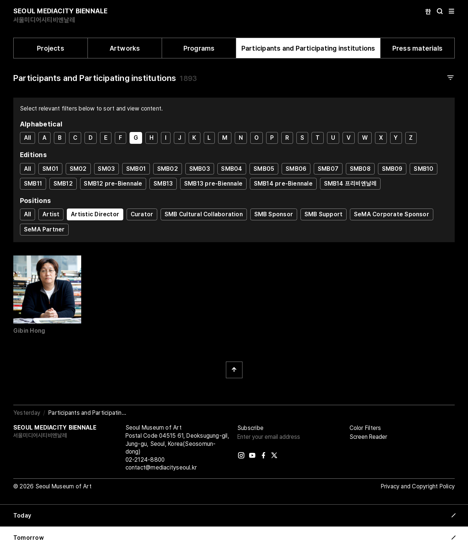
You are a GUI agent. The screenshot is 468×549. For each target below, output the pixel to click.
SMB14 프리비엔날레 (350, 183)
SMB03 (199, 168)
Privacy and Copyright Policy (418, 486)
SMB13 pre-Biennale (213, 183)
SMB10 (423, 168)
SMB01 (136, 168)
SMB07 (328, 168)
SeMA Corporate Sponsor (391, 214)
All (27, 137)
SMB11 (33, 183)
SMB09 (392, 168)
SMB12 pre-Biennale (113, 183)
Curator (142, 214)
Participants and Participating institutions (308, 48)
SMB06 (296, 168)
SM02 (78, 168)
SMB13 (163, 183)
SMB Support (323, 214)
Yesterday (26, 412)
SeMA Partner (44, 229)
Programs (199, 48)
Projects (50, 48)
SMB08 (360, 168)
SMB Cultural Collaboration (204, 214)
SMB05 (264, 168)
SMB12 (63, 183)
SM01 (50, 168)
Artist (50, 214)
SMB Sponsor (273, 214)
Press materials (417, 48)
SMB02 (167, 168)
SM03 (106, 168)
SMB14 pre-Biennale (283, 183)
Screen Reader (368, 436)
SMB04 (231, 168)
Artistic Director (95, 214)
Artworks (125, 48)
